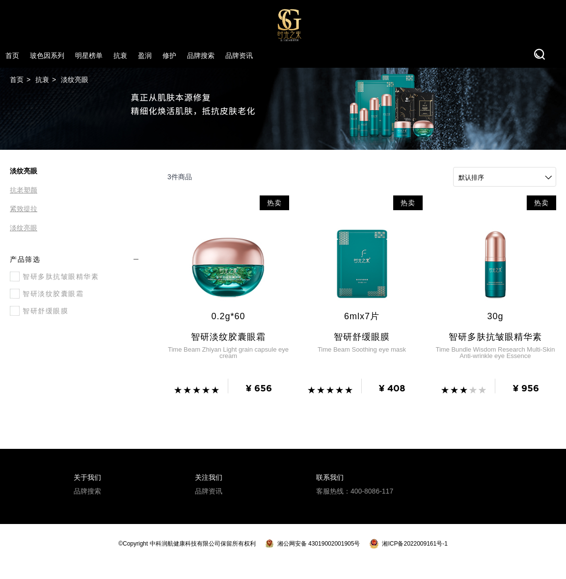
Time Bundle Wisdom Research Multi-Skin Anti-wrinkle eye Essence (495, 353)
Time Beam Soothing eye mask (362, 350)
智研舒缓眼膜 (39, 311)
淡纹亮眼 (74, 79)
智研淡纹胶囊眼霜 (46, 294)
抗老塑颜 (23, 190)
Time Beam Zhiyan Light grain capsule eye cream (228, 353)
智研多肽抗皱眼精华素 (54, 276)
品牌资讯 (208, 492)
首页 (17, 79)
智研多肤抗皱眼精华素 (495, 338)
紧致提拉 (23, 209)
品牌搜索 (87, 492)
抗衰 (42, 79)
